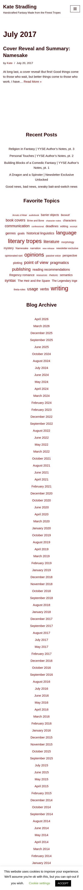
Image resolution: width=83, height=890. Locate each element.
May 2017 (41, 646)
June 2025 (41, 347)
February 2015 (42, 793)
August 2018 (41, 605)
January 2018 (41, 612)
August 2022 (41, 430)
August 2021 (41, 465)
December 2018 (41, 577)
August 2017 (41, 632)
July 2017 (41, 639)
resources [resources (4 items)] (41, 275)
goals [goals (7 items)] (21, 233)
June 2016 (41, 695)
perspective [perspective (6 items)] (70, 255)
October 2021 (41, 458)
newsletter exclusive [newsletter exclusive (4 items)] (67, 248)
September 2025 (41, 340)
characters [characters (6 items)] (69, 220)
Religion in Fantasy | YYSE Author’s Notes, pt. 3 (41, 149)
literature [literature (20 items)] (51, 241)
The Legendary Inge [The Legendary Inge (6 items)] (64, 280)
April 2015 (42, 786)
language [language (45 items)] (66, 232)
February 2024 (42, 402)
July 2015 (41, 765)
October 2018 (41, 591)
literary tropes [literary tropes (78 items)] (25, 241)
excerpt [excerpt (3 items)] (73, 226)
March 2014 (41, 849)
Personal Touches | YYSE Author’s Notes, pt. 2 (41, 155)
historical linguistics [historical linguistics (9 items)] (40, 233)
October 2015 (41, 751)
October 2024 (41, 354)
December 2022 (41, 416)
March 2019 (41, 556)
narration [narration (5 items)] (35, 248)
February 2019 (42, 563)
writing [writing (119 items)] (59, 288)
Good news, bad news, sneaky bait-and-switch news (41, 186)
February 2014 (42, 856)
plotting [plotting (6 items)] (17, 263)
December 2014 (41, 800)
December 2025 (41, 333)
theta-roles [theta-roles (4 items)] (19, 289)
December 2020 (41, 493)
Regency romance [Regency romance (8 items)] (21, 275)
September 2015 (41, 758)
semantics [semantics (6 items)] (66, 275)
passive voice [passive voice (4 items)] (53, 255)
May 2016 (41, 702)
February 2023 (42, 409)
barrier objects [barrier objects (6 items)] (50, 215)
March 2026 (41, 326)
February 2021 (42, 486)
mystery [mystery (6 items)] (9, 248)
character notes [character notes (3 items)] (53, 220)
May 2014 (41, 835)
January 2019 (41, 570)
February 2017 (42, 653)
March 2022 (41, 451)
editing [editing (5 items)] (64, 226)
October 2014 (41, 807)
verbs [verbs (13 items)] (44, 289)
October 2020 (41, 500)
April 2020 (42, 514)
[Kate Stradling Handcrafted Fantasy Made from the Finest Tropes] (32, 9)
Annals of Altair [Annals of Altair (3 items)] (19, 215)
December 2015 (41, 737)
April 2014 (42, 842)
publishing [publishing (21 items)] (21, 269)
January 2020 (41, 528)
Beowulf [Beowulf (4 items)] (65, 215)
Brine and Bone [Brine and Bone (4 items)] (35, 220)
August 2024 (41, 361)
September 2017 (41, 626)
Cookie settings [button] (39, 883)
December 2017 (41, 619)
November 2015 (41, 744)
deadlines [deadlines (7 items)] (52, 226)
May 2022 (41, 444)
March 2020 (41, 521)
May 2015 (41, 779)
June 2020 (41, 507)
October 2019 (41, 535)
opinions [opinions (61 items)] (34, 255)
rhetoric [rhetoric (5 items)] (53, 275)
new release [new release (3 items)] (48, 248)
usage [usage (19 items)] (32, 289)
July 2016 (41, 688)
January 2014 (41, 863)
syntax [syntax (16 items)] (10, 280)
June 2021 (41, 472)
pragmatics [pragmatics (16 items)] (59, 262)
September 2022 (41, 423)
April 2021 (42, 479)
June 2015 (41, 772)
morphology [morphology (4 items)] (67, 242)
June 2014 (41, 828)
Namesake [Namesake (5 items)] (22, 248)
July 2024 (41, 368)
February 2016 (42, 723)
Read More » (33, 81)
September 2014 (41, 814)
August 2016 (41, 681)
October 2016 (41, 667)
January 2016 (41, 730)
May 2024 (41, 381)
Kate (10, 63)
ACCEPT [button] (63, 883)
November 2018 (41, 584)
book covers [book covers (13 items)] (15, 220)
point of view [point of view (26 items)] (36, 262)
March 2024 (41, 395)
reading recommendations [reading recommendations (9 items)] (51, 269)
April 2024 (42, 388)
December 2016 (41, 660)
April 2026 (42, 319)
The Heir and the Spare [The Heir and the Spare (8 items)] (34, 280)
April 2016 (42, 709)
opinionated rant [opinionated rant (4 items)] (13, 255)
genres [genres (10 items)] (11, 233)
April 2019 (42, 549)
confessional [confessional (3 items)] (38, 226)
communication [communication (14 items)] (17, 226)
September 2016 (41, 674)
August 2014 (41, 821)
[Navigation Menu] (75, 8)
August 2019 (41, 542)
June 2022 (41, 437)
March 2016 (41, 716)
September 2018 (41, 598)
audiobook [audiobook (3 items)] (34, 215)
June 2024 (41, 375)
